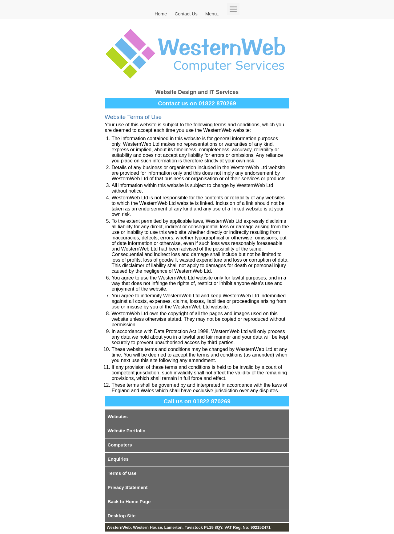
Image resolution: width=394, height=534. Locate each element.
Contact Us (186, 13)
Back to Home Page (129, 501)
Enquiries (117, 459)
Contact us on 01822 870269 (197, 103)
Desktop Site (121, 515)
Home (161, 13)
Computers (119, 444)
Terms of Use (121, 473)
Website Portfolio (126, 430)
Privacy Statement (127, 487)
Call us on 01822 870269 (197, 401)
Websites (117, 416)
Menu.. (212, 13)
